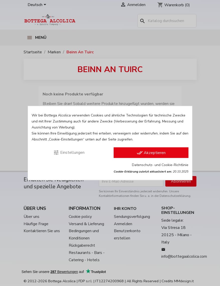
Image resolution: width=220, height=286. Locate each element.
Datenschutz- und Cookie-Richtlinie (160, 165)
